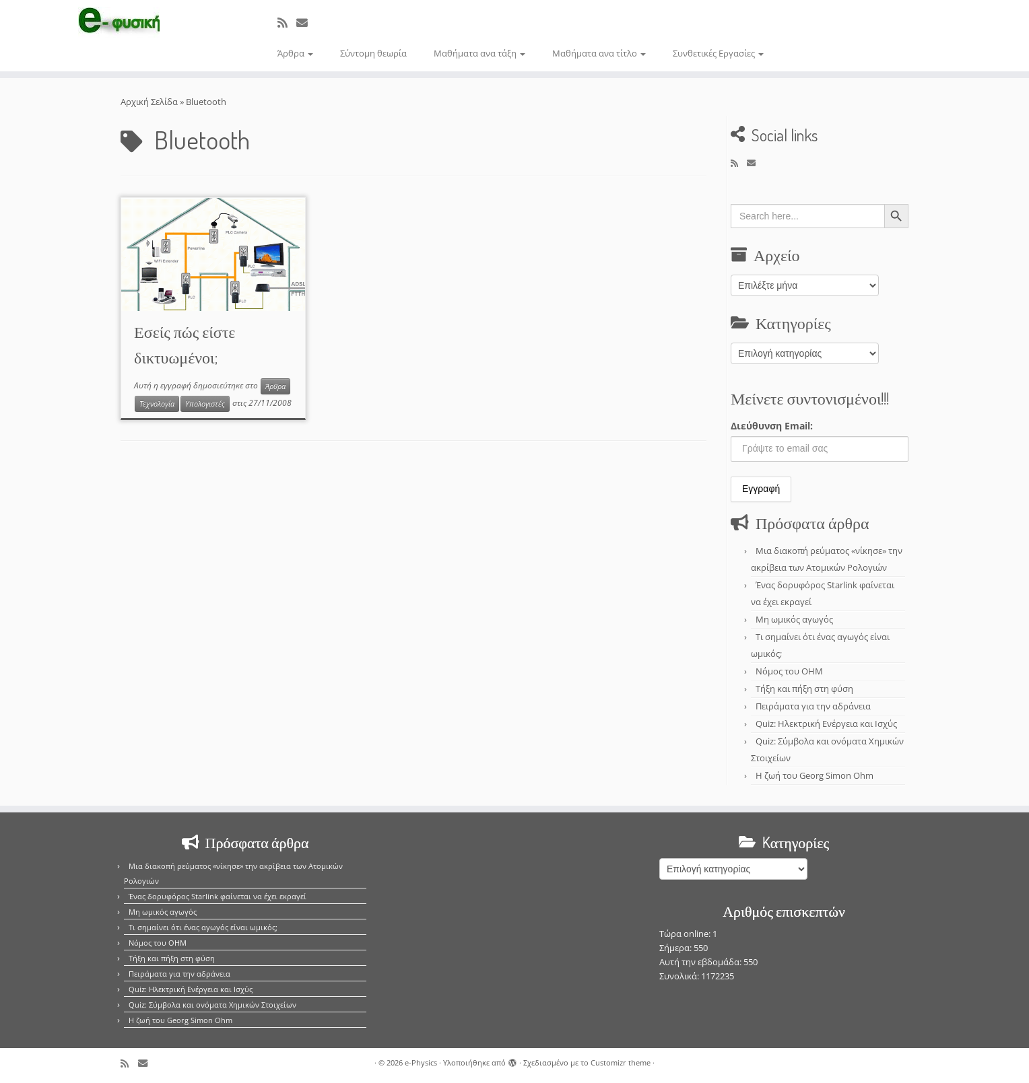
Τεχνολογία (156, 404)
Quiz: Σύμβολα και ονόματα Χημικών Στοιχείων (212, 1005)
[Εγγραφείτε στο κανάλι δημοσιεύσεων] (286, 22)
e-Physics (421, 1062)
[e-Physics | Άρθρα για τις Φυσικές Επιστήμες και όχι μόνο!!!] (119, 22)
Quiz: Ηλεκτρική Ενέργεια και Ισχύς (826, 724)
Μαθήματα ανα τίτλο (599, 53)
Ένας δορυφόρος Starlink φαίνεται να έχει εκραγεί (217, 896)
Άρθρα (295, 53)
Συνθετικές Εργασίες (718, 53)
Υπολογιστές (205, 404)
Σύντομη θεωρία (373, 53)
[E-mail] (306, 22)
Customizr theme (621, 1062)
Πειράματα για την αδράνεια (813, 706)
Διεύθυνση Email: (772, 425)
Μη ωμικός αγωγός (794, 619)
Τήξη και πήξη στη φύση (804, 689)
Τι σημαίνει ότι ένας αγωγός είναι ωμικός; (203, 927)
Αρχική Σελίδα (150, 102)
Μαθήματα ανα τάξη (479, 53)
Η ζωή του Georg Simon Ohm (814, 775)
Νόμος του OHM (789, 671)
